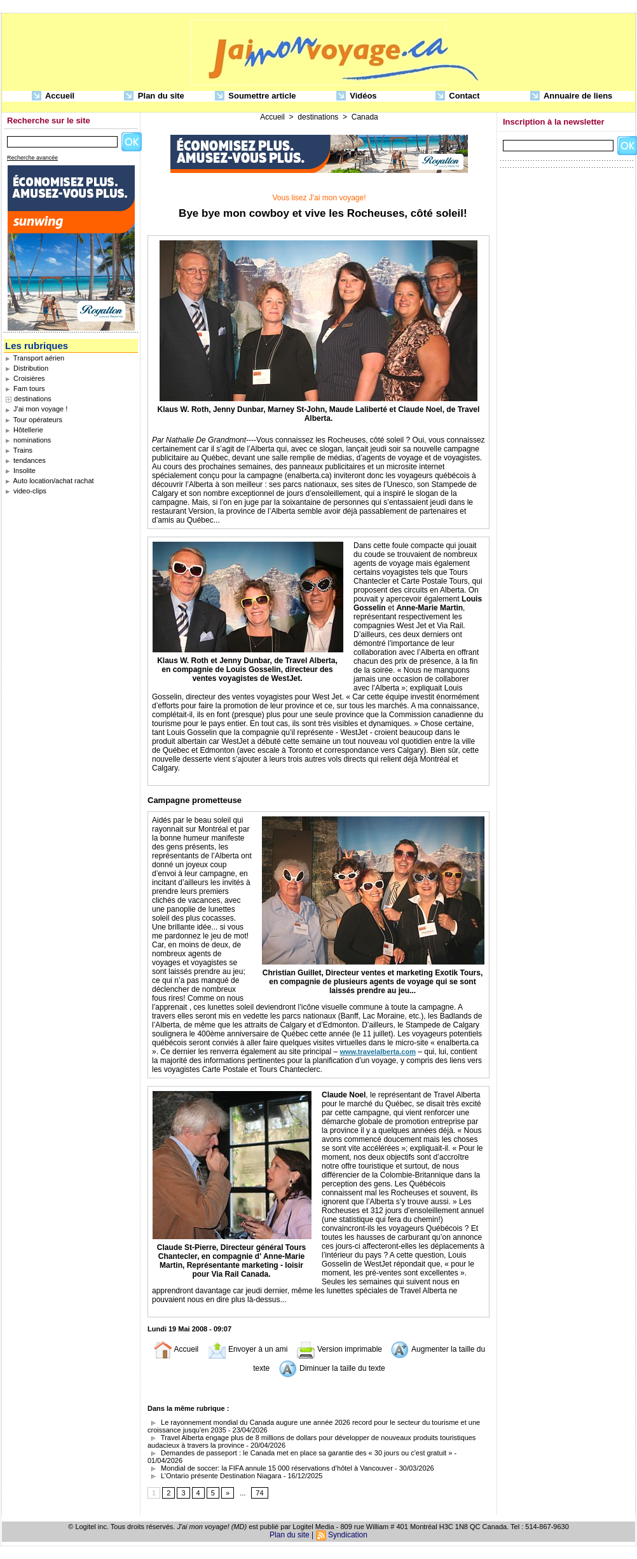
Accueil (53, 96)
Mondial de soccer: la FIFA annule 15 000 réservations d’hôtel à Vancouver (270, 1468)
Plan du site (154, 96)
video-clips (25, 491)
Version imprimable (339, 1349)
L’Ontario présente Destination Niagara (214, 1476)
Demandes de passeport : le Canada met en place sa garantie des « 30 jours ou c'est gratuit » (299, 1453)
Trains (18, 450)
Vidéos (356, 96)
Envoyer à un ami (247, 1349)
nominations (28, 440)
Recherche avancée (32, 158)
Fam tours (25, 388)
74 (259, 1493)
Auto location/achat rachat (49, 480)
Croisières (25, 378)
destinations (32, 398)
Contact (457, 96)
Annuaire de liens (571, 96)
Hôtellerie (24, 430)
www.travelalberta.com (378, 1051)
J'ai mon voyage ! (36, 409)
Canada (365, 117)
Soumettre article (255, 96)
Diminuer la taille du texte (331, 1368)
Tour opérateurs (33, 419)
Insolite (20, 470)
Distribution (26, 368)
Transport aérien (34, 358)
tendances (25, 460)
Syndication (347, 1534)
